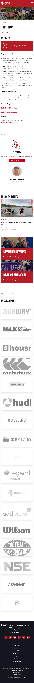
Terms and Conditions (17, 670)
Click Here (9, 279)
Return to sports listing (8, 294)
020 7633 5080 (15, 632)
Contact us (17, 659)
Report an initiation (17, 650)
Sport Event (5, 219)
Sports (4, 22)
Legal (17, 656)
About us (17, 645)
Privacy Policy (17, 672)
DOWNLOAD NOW (17, 160)
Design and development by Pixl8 (17, 677)
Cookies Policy (17, 674)
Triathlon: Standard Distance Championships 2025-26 (16, 223)
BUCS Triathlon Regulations (9, 112)
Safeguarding (17, 661)
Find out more (11, 256)
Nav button (4, 32)
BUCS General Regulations (9, 108)
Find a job (17, 648)
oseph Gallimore (7, 122)
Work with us (17, 653)
